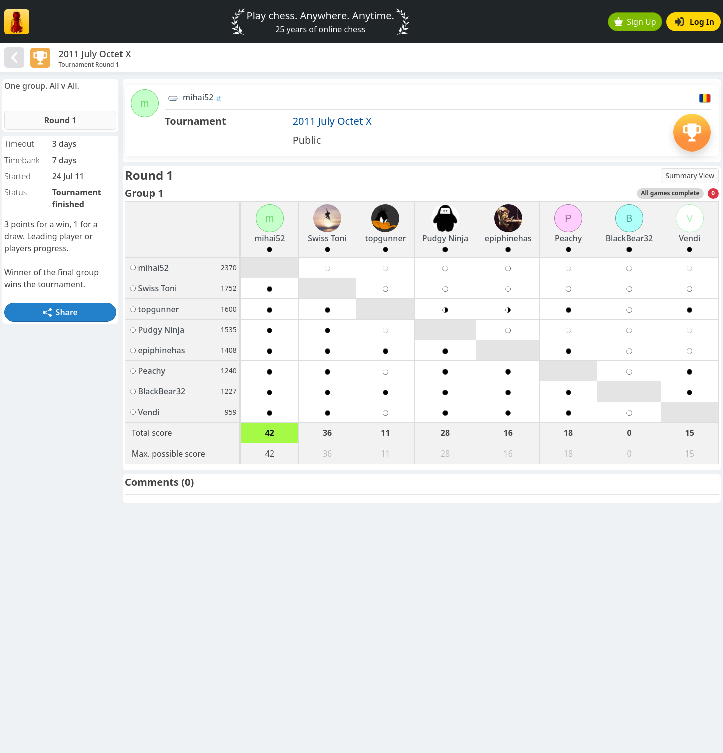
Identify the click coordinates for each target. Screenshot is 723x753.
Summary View (689, 175)
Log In (694, 21)
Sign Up (635, 21)
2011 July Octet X (332, 121)
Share (60, 312)
